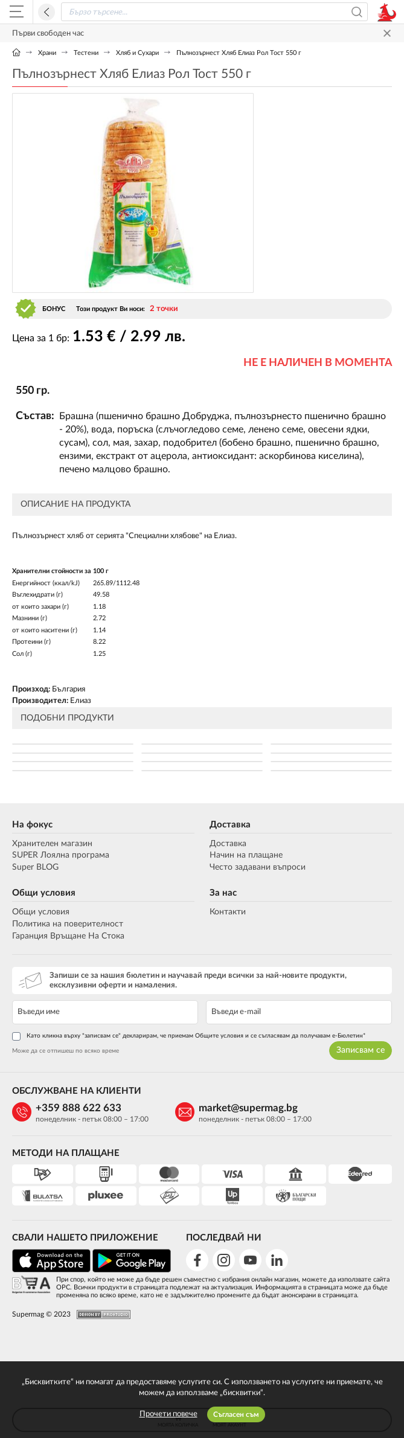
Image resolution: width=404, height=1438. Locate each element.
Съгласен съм (236, 1414)
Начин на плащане (246, 855)
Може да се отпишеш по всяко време (65, 1051)
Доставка (230, 824)
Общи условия (43, 892)
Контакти (228, 912)
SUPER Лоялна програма (60, 855)
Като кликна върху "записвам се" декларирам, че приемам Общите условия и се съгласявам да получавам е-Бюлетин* (188, 1036)
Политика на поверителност (67, 924)
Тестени (86, 53)
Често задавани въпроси (258, 867)
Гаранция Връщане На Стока (68, 936)
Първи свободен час (48, 33)
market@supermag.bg (248, 1108)
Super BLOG (35, 867)
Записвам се (360, 1050)
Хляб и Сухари (137, 53)
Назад (46, 12)
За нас (223, 892)
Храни (47, 53)
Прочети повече (168, 1414)
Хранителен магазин (52, 843)
